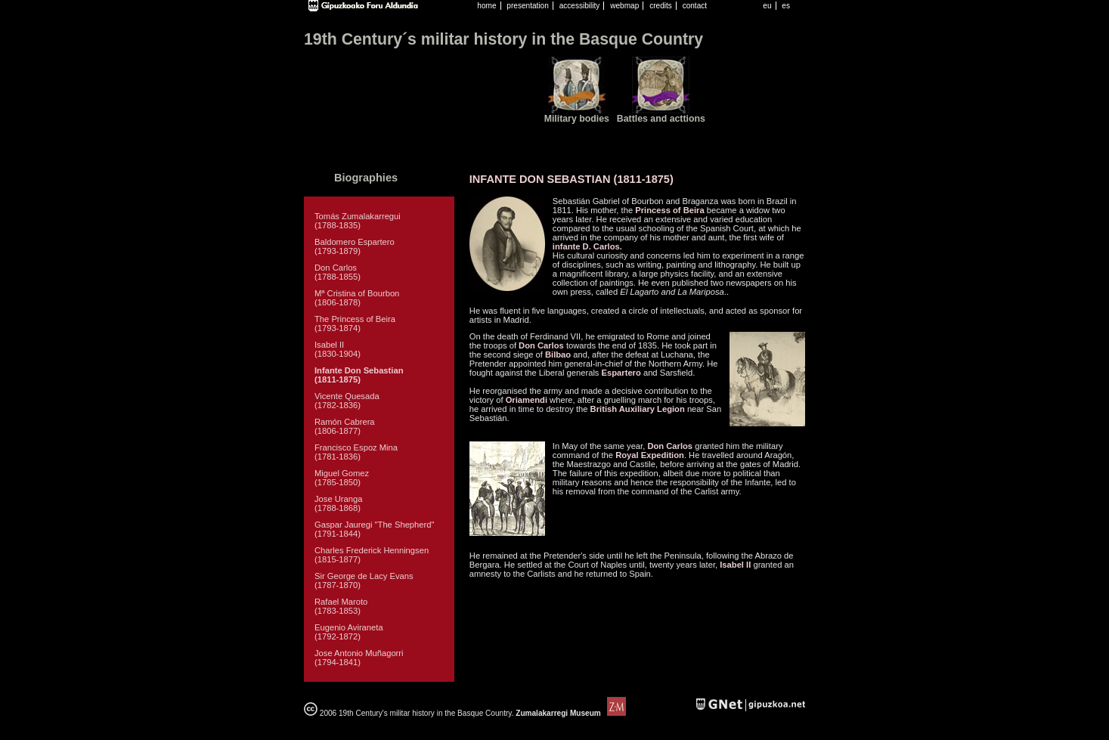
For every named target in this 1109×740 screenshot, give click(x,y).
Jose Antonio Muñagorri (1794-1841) (359, 658)
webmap (624, 6)
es (786, 6)
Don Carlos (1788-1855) (337, 272)
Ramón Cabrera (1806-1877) (344, 426)
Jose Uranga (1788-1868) (338, 503)
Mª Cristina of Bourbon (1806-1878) (356, 298)
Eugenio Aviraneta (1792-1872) (348, 632)
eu (767, 6)
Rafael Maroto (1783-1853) (340, 606)
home (486, 6)
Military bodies (576, 118)
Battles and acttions (661, 118)
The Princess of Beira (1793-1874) (354, 323)
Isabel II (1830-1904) (337, 349)
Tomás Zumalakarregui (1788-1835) (357, 221)
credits (660, 6)
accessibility (579, 6)
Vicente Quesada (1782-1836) (346, 401)
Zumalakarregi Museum (569, 713)
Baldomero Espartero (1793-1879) (354, 246)
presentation (527, 6)
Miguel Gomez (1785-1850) (341, 478)
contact (695, 6)
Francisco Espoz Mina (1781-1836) (356, 452)
